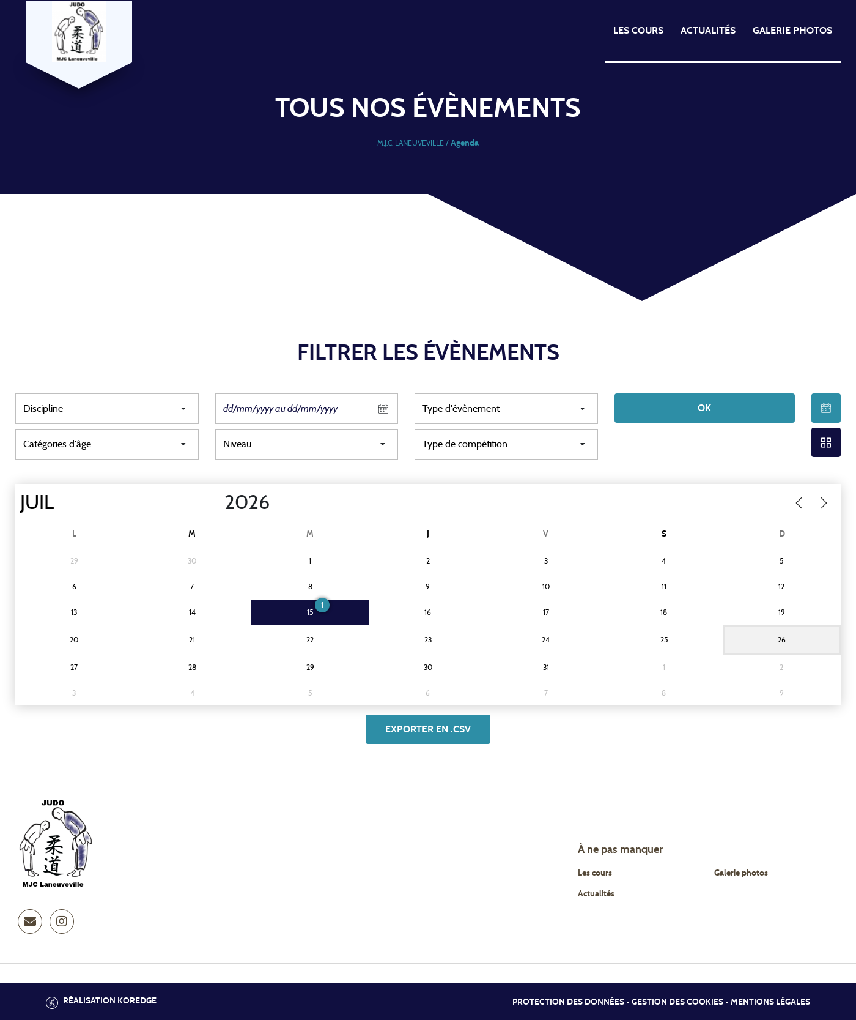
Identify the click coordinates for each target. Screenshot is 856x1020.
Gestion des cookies (677, 1002)
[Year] (214, 503)
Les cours (638, 30)
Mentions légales (770, 1002)
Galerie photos (792, 30)
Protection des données (568, 1002)
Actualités (708, 30)
